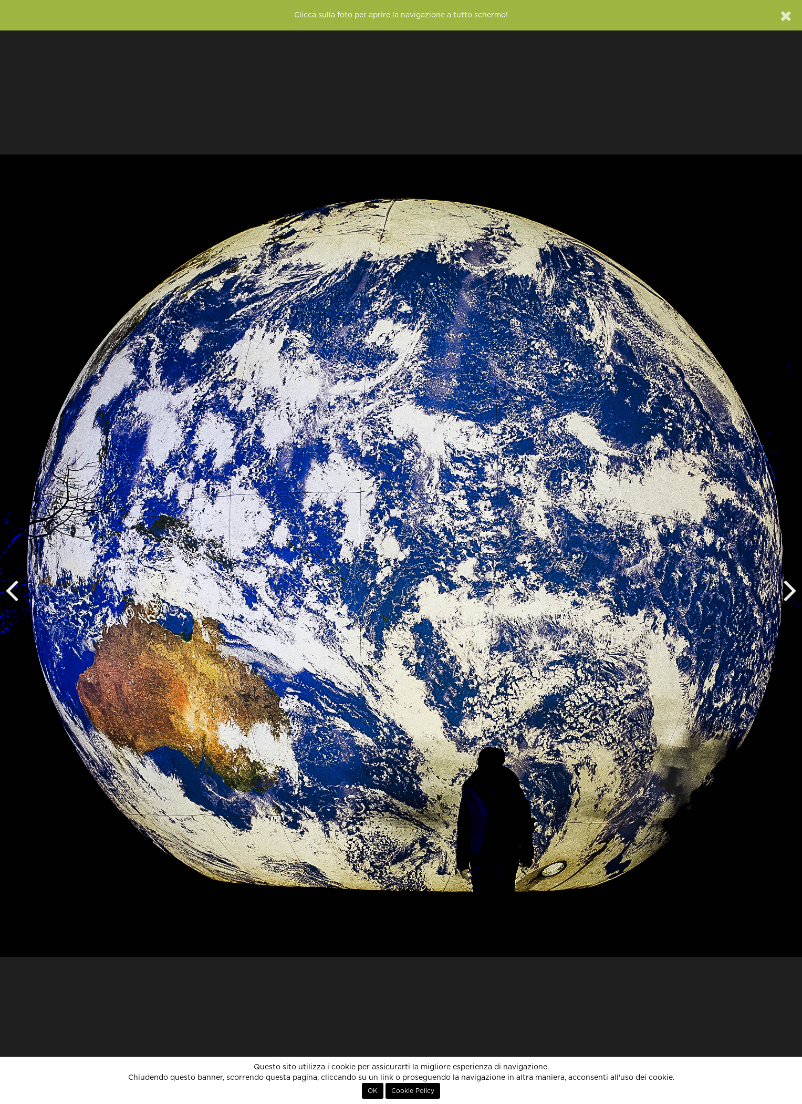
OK (373, 1091)
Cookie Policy (412, 1091)
